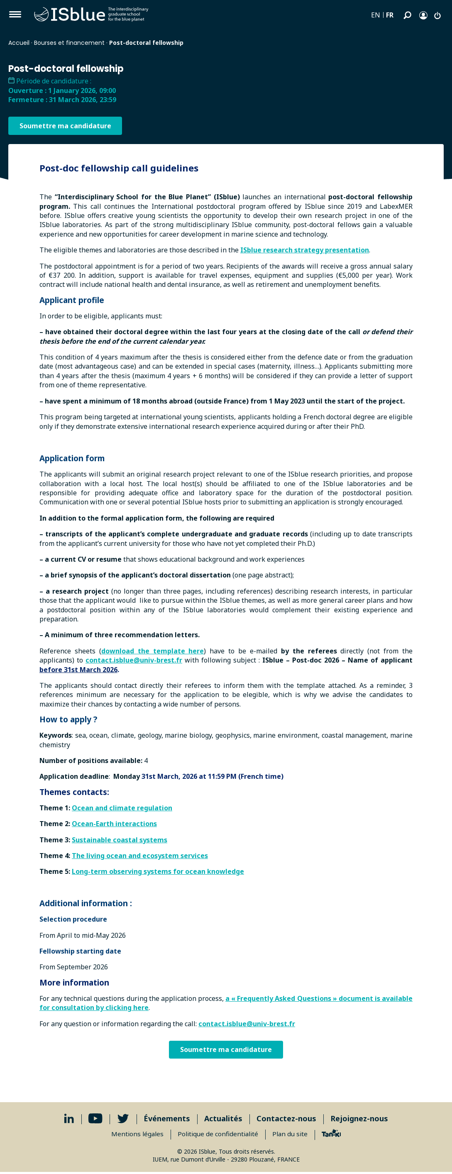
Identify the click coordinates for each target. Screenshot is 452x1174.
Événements (167, 1120)
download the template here (152, 650)
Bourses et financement (69, 43)
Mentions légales (134, 1135)
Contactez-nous (286, 1120)
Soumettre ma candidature (66, 126)
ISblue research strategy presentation (304, 249)
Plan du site (292, 1135)
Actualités (223, 1120)
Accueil (18, 43)
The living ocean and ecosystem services (140, 855)
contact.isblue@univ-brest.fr (134, 660)
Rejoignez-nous (359, 1120)
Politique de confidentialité (218, 1135)
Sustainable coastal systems (119, 839)
